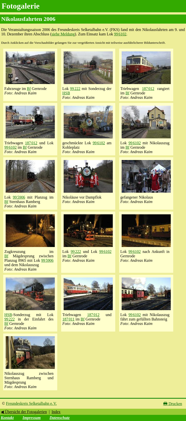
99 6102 (120, 34)
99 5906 (19, 197)
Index (56, 412)
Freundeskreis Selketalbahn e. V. (31, 403)
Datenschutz (59, 418)
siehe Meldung (63, 34)
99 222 (75, 89)
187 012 (148, 89)
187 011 (68, 319)
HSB (66, 93)
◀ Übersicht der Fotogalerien (24, 412)
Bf (29, 89)
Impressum (32, 418)
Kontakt (7, 418)
